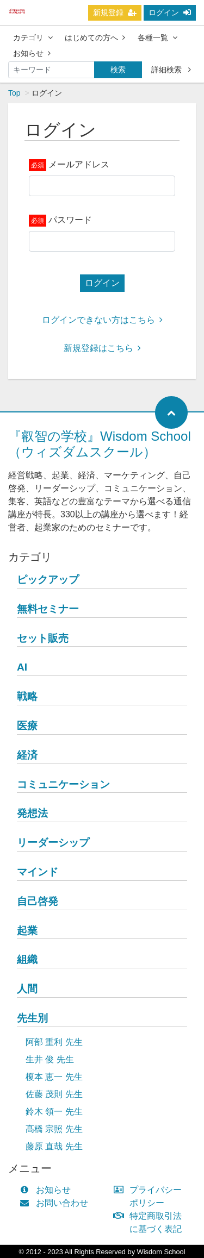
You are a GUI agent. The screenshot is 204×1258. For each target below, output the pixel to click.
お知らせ (32, 53)
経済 (27, 755)
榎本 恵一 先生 (54, 1076)
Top (14, 93)
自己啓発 (37, 901)
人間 (27, 988)
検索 (118, 69)
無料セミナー (48, 609)
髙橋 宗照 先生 (54, 1129)
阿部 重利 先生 (54, 1042)
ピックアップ (48, 579)
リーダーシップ (53, 842)
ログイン (170, 12)
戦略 (27, 696)
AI (22, 667)
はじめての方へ (95, 37)
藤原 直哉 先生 (54, 1146)
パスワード (70, 219)
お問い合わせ (56, 1202)
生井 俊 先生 (50, 1059)
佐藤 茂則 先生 (54, 1094)
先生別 (32, 1018)
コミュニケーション (63, 784)
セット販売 (43, 638)
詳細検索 (171, 69)
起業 (27, 930)
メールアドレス (78, 164)
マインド (37, 872)
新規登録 (115, 12)
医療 (27, 725)
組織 (27, 959)
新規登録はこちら (102, 348)
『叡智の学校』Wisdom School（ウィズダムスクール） (99, 444)
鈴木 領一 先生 (54, 1111)
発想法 (32, 813)
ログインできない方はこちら (102, 319)
